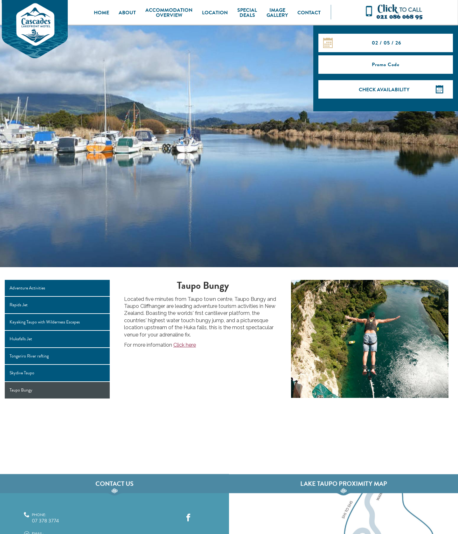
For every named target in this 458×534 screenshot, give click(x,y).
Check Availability (384, 90)
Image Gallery (277, 13)
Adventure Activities (27, 288)
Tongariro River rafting (29, 356)
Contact (309, 12)
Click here (184, 345)
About (127, 12)
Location (215, 12)
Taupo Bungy (21, 390)
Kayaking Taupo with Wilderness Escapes (45, 322)
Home (101, 12)
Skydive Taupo (22, 373)
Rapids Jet (19, 305)
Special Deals (247, 13)
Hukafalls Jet (21, 339)
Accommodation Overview (168, 13)
